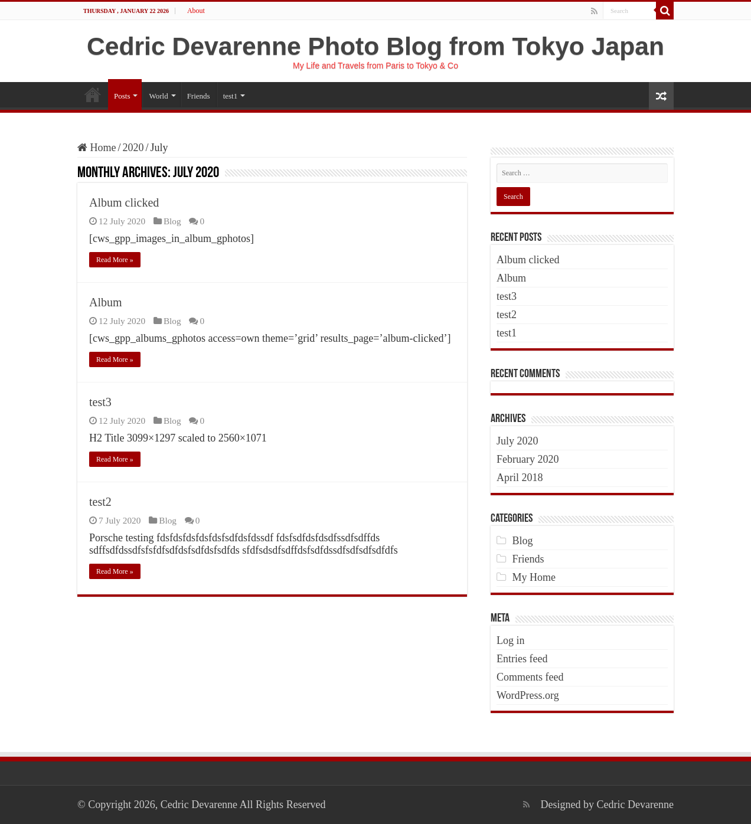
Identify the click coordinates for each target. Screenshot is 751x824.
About (196, 10)
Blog (172, 221)
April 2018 (520, 477)
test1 (230, 95)
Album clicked (124, 202)
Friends (198, 95)
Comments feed (530, 677)
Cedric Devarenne (635, 804)
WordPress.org (528, 695)
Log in (511, 640)
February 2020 (528, 459)
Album (105, 302)
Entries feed (522, 659)
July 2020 (517, 441)
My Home (534, 577)
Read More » (114, 260)
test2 (100, 501)
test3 (100, 401)
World (158, 95)
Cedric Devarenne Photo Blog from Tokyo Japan (375, 46)
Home (92, 94)
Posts (122, 95)
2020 (133, 147)
